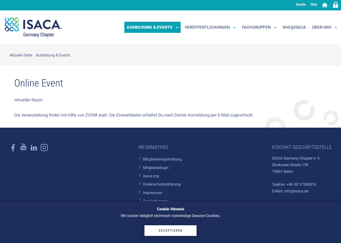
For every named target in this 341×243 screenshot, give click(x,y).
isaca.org (151, 176)
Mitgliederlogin (156, 167)
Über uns (324, 27)
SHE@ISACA (294, 27)
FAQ (313, 4)
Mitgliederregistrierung (162, 159)
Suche (301, 4)
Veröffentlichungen (210, 27)
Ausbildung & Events (152, 27)
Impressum (152, 193)
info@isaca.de (296, 191)
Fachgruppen (259, 27)
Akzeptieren (171, 230)
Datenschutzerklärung (162, 184)
